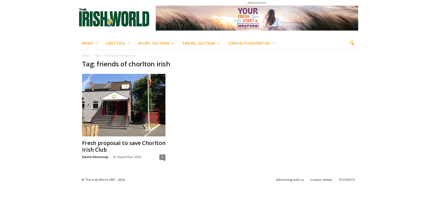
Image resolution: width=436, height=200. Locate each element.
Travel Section (201, 43)
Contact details (321, 180)
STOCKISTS (347, 180)
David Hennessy (95, 157)
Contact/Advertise (251, 43)
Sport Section (156, 43)
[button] (352, 43)
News (90, 43)
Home (86, 56)
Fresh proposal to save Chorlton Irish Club (123, 146)
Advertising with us (290, 180)
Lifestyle (118, 43)
